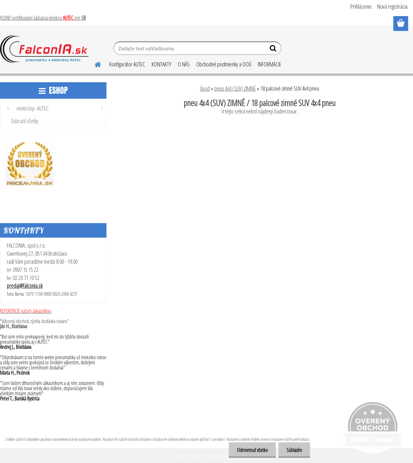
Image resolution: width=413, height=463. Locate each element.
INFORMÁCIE (269, 64)
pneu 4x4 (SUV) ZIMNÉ (235, 88)
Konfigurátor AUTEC (127, 64)
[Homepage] (94, 63)
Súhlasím (294, 450)
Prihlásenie (361, 6)
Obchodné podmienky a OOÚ (223, 64)
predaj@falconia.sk (25, 286)
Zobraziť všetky (24, 121)
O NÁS (184, 64)
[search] (274, 49)
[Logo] (44, 49)
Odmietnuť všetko (252, 450)
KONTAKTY (161, 64)
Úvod (205, 88)
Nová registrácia (392, 6)
